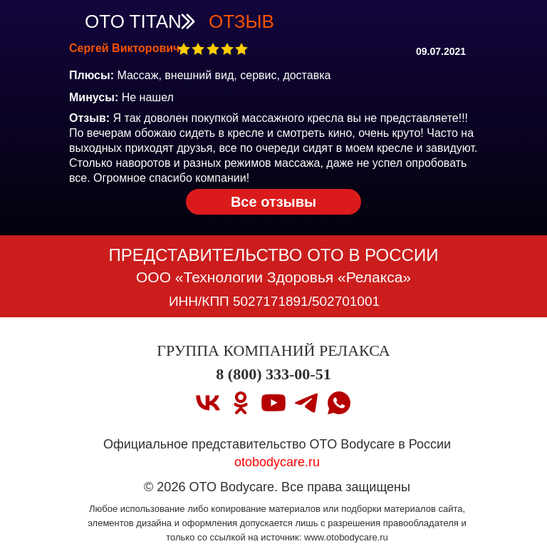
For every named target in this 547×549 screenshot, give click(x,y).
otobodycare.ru (277, 462)
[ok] (240, 403)
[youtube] (273, 403)
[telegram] (306, 403)
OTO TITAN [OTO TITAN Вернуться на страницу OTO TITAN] (133, 21)
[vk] (208, 403)
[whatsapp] (339, 403)
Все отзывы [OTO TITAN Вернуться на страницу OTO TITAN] (273, 202)
